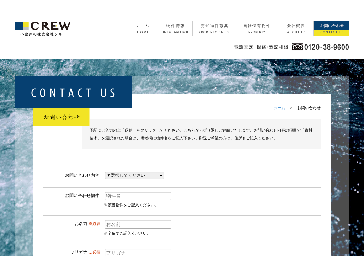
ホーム (279, 108)
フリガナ (78, 252)
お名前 (81, 223)
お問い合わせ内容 (82, 175)
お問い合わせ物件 (82, 195)
